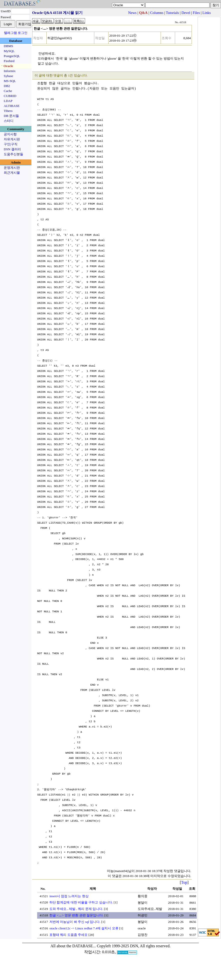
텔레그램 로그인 (15, 33)
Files (196, 13)
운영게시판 (12, 167)
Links (207, 13)
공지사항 (10, 134)
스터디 (8, 121)
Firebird (9, 61)
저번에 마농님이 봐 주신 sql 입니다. (75, 922)
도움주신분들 (13, 154)
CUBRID (10, 96)
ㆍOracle (6, 66)
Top (184, 882)
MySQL (9, 51)
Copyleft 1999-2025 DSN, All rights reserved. (134, 946)
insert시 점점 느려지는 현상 (69, 896)
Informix (9, 71)
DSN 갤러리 (12, 149)
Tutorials (172, 13)
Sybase (8, 76)
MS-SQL (10, 81)
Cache (8, 91)
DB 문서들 (11, 116)
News (132, 13)
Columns (156, 13)
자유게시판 (12, 139)
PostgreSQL (12, 56)
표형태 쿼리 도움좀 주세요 (68, 935)
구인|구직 (10, 144)
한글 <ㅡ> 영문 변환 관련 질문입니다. (76, 915)
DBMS (8, 46)
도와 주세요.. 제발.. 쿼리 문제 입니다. (76, 909)
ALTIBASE (11, 106)
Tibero (8, 111)
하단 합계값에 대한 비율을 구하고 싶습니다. (81, 902)
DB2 (7, 86)
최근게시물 (12, 172)
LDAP (8, 101)
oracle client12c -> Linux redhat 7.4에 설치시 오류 (83, 928)
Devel (186, 13)
